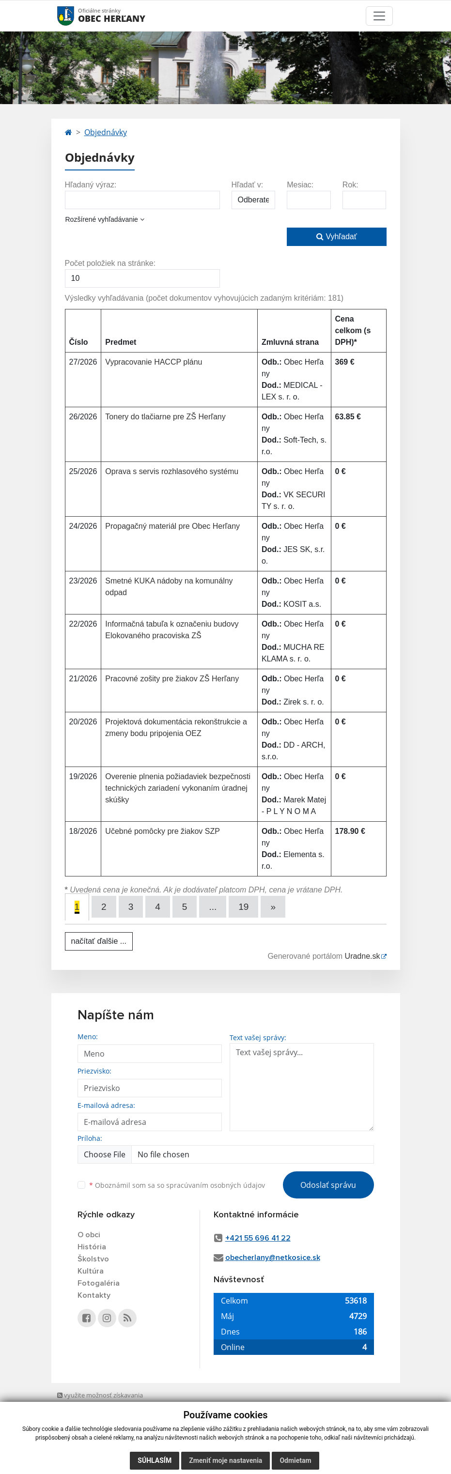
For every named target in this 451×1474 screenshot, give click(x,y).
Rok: (350, 185)
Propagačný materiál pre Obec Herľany (172, 526)
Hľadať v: (248, 185)
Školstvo (93, 1259)
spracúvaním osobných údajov (215, 1185)
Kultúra (91, 1271)
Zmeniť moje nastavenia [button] (225, 1460)
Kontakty (94, 1295)
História (92, 1247)
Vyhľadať (336, 236)
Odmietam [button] (295, 1460)
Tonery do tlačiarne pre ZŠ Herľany (165, 417)
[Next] (273, 907)
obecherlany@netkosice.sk (272, 1257)
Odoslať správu (328, 1185)
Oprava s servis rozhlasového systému (171, 471)
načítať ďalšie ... (99, 941)
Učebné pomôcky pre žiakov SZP (162, 831)
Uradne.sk (362, 956)
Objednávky (105, 132)
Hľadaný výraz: (91, 185)
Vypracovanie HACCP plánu (153, 362)
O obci (89, 1235)
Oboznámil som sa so (177, 1185)
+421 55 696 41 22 (258, 1238)
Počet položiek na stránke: (110, 263)
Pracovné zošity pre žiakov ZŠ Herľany (172, 679)
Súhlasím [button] (154, 1460)
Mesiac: (300, 185)
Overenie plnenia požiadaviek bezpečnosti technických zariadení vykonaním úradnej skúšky (177, 788)
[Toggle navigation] (379, 16)
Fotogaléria (99, 1283)
